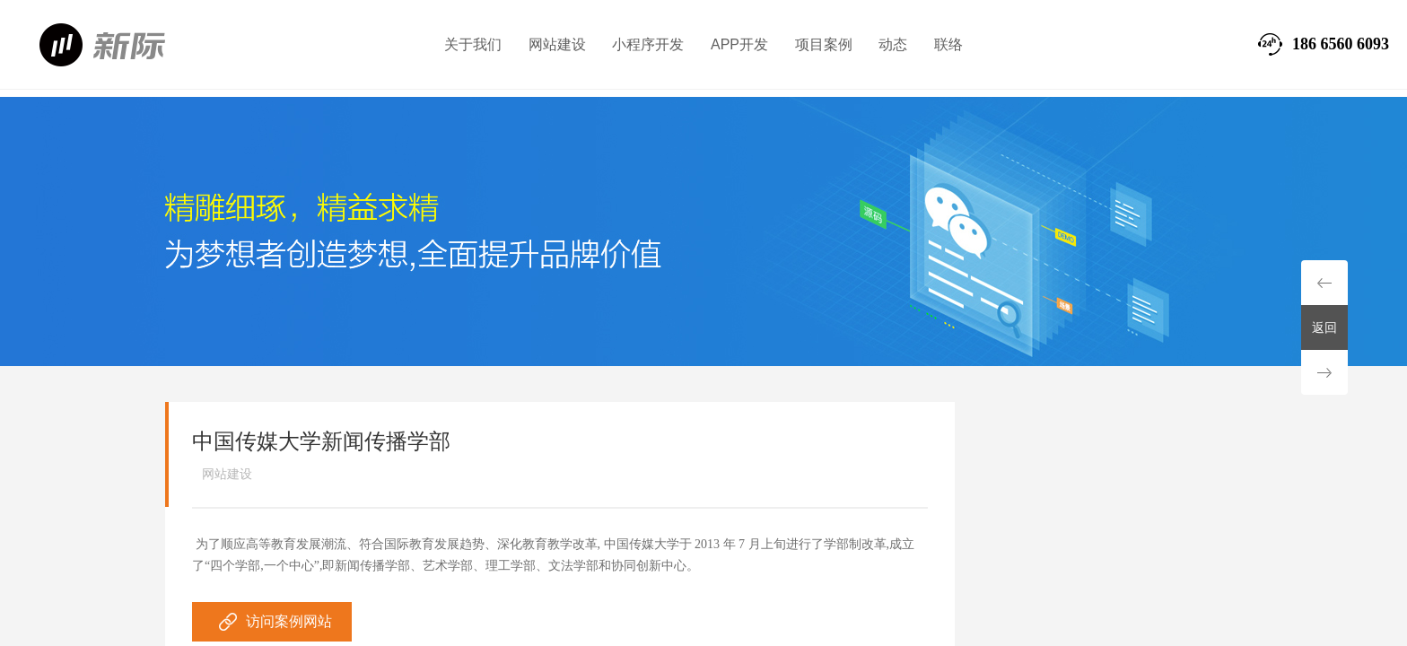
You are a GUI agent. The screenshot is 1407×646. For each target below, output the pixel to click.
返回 (1324, 327)
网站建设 (557, 44)
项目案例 (823, 44)
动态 (892, 44)
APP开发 (739, 44)
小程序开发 (648, 44)
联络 (948, 44)
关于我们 (473, 44)
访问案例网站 (289, 621)
